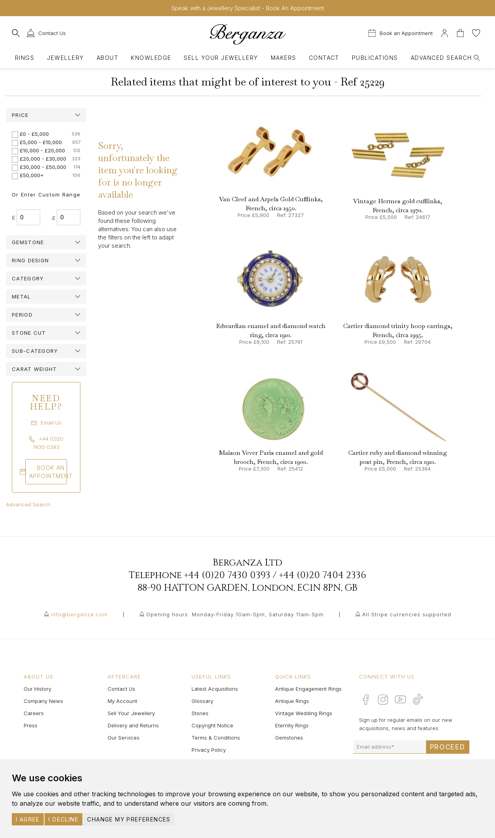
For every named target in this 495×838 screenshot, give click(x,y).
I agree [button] (28, 819)
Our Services (124, 737)
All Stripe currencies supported (406, 614)
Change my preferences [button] (128, 819)
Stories (200, 713)
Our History (37, 689)
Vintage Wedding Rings (303, 713)
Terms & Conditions (216, 737)
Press (30, 725)
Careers (34, 713)
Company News (43, 701)
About (107, 57)
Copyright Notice (212, 725)
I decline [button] (63, 819)
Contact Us (121, 689)
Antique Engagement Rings (308, 689)
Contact (324, 57)
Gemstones (289, 737)
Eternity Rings (292, 725)
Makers (283, 57)
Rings (24, 57)
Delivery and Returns (133, 725)
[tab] (46, 115)
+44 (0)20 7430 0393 (227, 575)
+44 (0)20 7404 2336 (322, 575)
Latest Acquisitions (215, 689)
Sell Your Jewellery (221, 57)
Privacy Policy (209, 750)
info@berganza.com (79, 614)
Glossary (202, 701)
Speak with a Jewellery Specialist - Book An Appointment (247, 8)
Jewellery (65, 57)
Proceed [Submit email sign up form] (447, 747)
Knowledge (151, 57)
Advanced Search (28, 504)
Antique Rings (292, 701)
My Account (122, 701)
